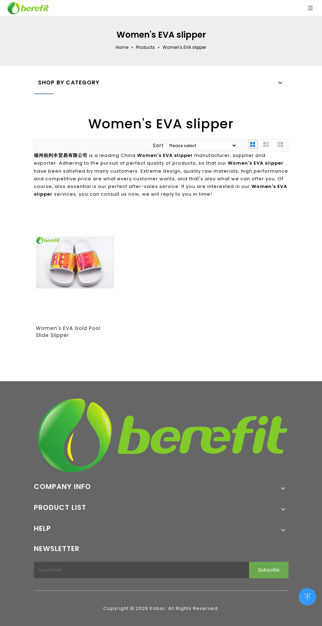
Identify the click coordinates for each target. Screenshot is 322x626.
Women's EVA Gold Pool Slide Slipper (68, 332)
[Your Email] (140, 570)
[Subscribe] (268, 570)
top (307, 596)
